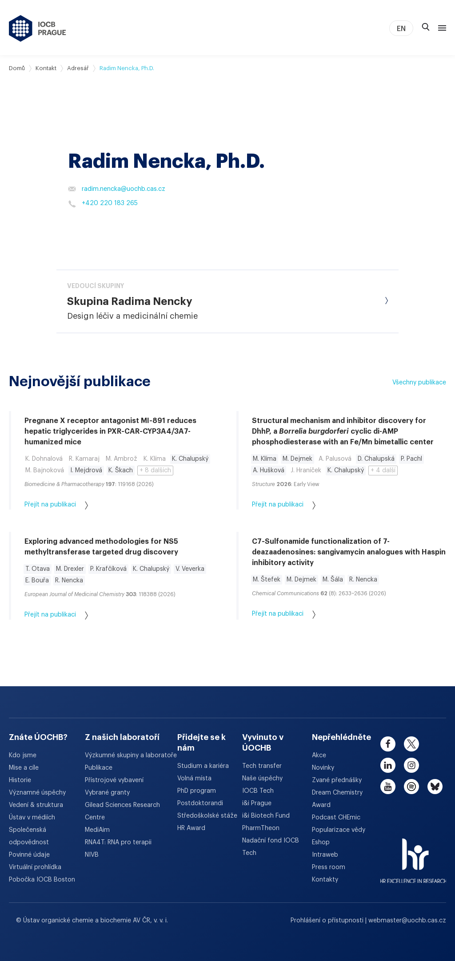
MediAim (97, 830)
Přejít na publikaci (56, 505)
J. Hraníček (306, 470)
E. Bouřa (37, 580)
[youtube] (387, 786)
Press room (328, 867)
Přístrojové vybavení (114, 780)
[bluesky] (435, 786)
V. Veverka (190, 569)
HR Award (191, 828)
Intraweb (325, 855)
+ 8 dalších (155, 470)
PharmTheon (260, 828)
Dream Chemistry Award (337, 799)
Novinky (323, 768)
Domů (17, 68)
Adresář (78, 68)
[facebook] (387, 743)
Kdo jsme (22, 755)
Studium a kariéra (203, 766)
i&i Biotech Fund (266, 816)
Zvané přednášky (337, 780)
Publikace (98, 768)
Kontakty (325, 880)
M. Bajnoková (44, 470)
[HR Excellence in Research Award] (413, 855)
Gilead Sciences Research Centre (122, 811)
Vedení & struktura (36, 805)
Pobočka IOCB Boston (42, 880)
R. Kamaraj (84, 459)
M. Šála (333, 580)
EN (401, 28)
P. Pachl (411, 459)
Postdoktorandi (200, 803)
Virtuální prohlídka (35, 867)
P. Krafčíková (108, 569)
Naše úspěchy (262, 778)
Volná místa (194, 778)
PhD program (196, 791)
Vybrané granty (107, 793)
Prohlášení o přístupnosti (328, 920)
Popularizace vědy (338, 830)
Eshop (321, 842)
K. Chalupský (190, 459)
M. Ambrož (121, 459)
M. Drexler (70, 569)
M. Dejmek (297, 459)
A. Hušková (268, 470)
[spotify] (411, 786)
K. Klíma (155, 459)
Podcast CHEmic (336, 818)
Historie (20, 780)
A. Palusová (335, 459)
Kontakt (46, 68)
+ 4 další (383, 470)
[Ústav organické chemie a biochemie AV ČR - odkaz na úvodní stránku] (37, 28)
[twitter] (411, 743)
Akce (319, 755)
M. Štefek (266, 580)
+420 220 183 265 (103, 204)
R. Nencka (69, 580)
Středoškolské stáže (207, 816)
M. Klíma (264, 459)
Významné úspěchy (37, 793)
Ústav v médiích (32, 818)
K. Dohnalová (44, 459)
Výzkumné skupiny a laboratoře (131, 755)
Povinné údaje (29, 855)
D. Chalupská (376, 459)
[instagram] (411, 765)
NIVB (92, 855)
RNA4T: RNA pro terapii (118, 842)
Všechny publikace (419, 383)
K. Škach (120, 470)
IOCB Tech (258, 791)
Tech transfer (262, 766)
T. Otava (37, 569)
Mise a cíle (24, 768)
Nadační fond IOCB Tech (270, 847)
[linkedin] (387, 765)
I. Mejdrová (86, 470)
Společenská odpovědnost (29, 836)
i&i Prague (256, 803)
